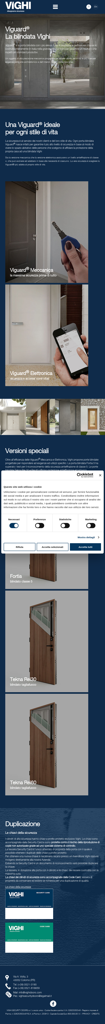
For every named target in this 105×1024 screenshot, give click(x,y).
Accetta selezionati (52, 546)
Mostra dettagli (86, 537)
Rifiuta (19, 546)
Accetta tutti (85, 546)
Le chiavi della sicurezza (18, 887)
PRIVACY (86, 1014)
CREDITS (96, 1014)
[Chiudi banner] (100, 475)
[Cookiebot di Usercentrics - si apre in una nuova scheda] (79, 475)
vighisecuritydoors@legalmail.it (35, 996)
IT (89, 7)
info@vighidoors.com (30, 992)
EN (95, 7)
